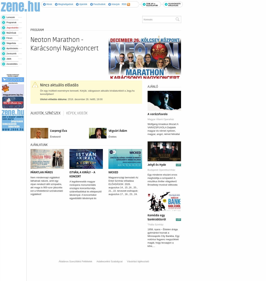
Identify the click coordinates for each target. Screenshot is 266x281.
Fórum (9, 38)
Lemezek (10, 17)
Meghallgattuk (64, 4)
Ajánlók (81, 4)
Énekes (113, 136)
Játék (8, 59)
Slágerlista (11, 43)
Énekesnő (55, 136)
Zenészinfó (11, 53)
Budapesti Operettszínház (161, 169)
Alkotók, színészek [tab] (46, 113)
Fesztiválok (97, 4)
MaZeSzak (11, 33)
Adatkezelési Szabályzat (110, 261)
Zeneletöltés (12, 64)
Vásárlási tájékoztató (138, 261)
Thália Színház (155, 224)
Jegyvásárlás (12, 28)
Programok (11, 22)
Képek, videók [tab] (77, 113)
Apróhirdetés (12, 48)
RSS (126, 4)
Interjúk (114, 4)
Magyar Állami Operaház (161, 119)
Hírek (47, 4)
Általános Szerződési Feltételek (75, 261)
